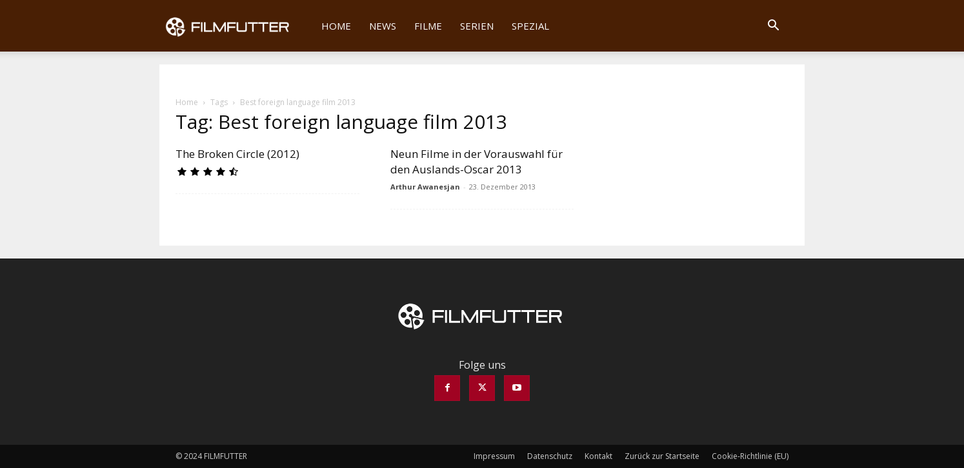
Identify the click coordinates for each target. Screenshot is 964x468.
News (382, 25)
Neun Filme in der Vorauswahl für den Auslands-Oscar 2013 (476, 161)
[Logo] (235, 26)
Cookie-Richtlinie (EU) (750, 456)
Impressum (494, 456)
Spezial (530, 25)
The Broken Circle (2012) (237, 153)
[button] (773, 26)
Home (336, 25)
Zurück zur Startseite (662, 456)
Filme (428, 25)
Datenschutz (549, 456)
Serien (477, 25)
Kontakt (598, 456)
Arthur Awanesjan (425, 186)
